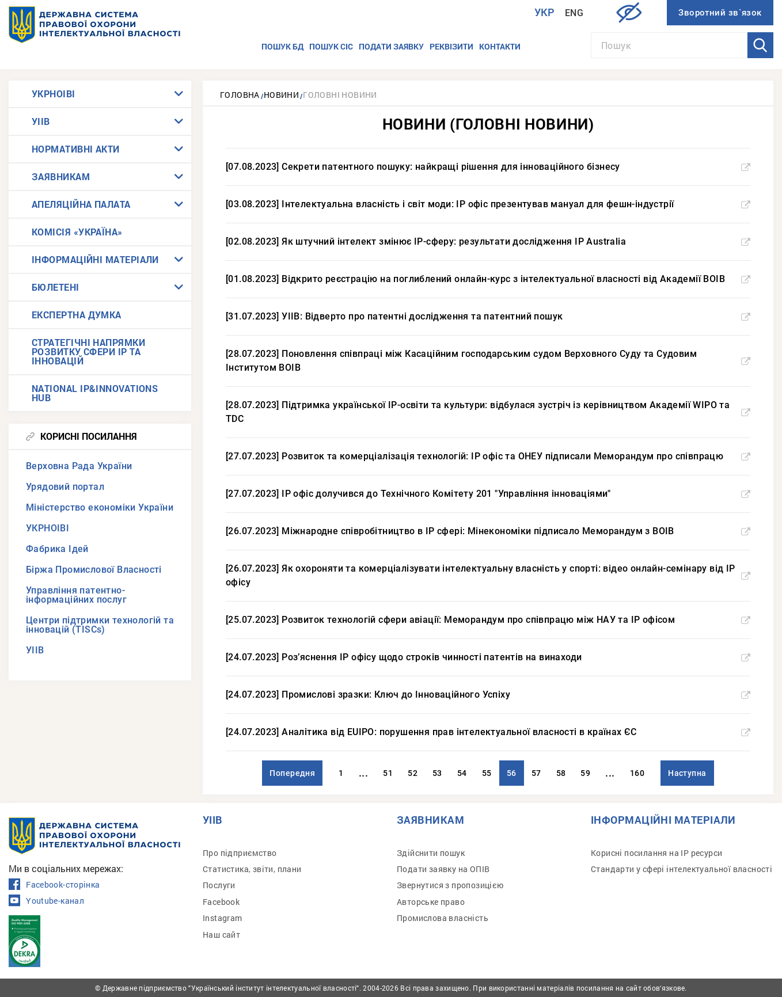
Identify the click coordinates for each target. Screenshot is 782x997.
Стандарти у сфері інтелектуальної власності (681, 868)
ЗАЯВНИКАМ (61, 176)
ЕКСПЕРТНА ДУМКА (77, 315)
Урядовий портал (65, 486)
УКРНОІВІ (53, 93)
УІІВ (41, 121)
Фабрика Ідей (57, 548)
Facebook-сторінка (54, 885)
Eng (574, 12)
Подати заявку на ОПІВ (443, 868)
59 (585, 773)
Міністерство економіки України (99, 507)
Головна (240, 94)
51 (388, 773)
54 (462, 773)
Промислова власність (442, 917)
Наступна (687, 773)
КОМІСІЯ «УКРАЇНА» (77, 232)
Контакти (500, 46)
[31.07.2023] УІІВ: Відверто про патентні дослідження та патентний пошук (488, 316)
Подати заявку (391, 46)
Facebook (221, 901)
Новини (281, 94)
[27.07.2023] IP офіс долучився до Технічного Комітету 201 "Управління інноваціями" (488, 493)
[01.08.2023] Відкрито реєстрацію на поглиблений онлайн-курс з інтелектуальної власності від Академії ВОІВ (488, 278)
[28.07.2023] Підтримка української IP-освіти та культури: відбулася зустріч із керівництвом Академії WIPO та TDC (488, 411)
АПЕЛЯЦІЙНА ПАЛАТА (81, 204)
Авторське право (431, 901)
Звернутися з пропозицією (450, 885)
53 (437, 773)
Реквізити (451, 46)
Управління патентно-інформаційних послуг (76, 595)
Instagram (222, 917)
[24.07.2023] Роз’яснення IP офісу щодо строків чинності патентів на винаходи (488, 657)
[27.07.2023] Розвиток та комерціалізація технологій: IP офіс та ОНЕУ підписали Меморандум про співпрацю (488, 456)
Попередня (292, 773)
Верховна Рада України (79, 466)
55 (487, 773)
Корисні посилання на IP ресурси (656, 852)
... (363, 773)
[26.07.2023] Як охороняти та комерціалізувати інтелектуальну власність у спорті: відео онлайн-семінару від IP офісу (488, 575)
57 (536, 773)
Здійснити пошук (431, 852)
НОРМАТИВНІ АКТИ (76, 149)
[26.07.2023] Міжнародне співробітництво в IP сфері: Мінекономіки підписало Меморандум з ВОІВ (488, 531)
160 (637, 773)
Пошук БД (282, 46)
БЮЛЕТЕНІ (55, 287)
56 (512, 773)
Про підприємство (239, 852)
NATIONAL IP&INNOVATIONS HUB (95, 393)
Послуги (219, 885)
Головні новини (340, 94)
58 (561, 773)
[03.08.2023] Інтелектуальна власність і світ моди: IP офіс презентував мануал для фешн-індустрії (488, 204)
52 (412, 773)
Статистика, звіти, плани (252, 868)
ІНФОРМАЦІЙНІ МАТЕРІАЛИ (95, 259)
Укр (544, 12)
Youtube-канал (46, 901)
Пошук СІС (331, 46)
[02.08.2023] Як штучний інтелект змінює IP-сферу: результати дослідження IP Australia (488, 241)
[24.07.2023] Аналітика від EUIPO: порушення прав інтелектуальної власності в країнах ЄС (488, 731)
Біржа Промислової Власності (94, 569)
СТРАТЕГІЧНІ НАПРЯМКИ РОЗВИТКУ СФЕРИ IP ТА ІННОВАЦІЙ (88, 351)
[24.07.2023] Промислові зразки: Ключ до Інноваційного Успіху (488, 694)
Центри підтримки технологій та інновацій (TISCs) (100, 625)
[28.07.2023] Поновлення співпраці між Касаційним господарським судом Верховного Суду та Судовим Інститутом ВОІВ (488, 360)
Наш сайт (221, 934)
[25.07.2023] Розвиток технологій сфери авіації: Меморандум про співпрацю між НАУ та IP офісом (488, 619)
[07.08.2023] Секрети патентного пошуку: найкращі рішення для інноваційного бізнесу (488, 166)
